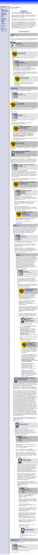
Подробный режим (5, 11)
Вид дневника (3, 23)
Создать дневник (4, 9)
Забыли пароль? (4, 29)
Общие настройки (4, 14)
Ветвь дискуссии (15, 50)
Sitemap (2, 15)
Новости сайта (3, 13)
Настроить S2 (3, 26)
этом (28, 396)
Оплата (2, 16)
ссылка (17, 35)
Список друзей (3, 20)
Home (2, 8)
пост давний (35, 38)
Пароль (2, 22)
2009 (11, 8)
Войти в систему (3, 7)
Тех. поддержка (3, 30)
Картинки (2, 21)
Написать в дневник (4, 10)
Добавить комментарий (24, 31)
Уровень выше (17, 75)
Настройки (3, 19)
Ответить (11, 50)
